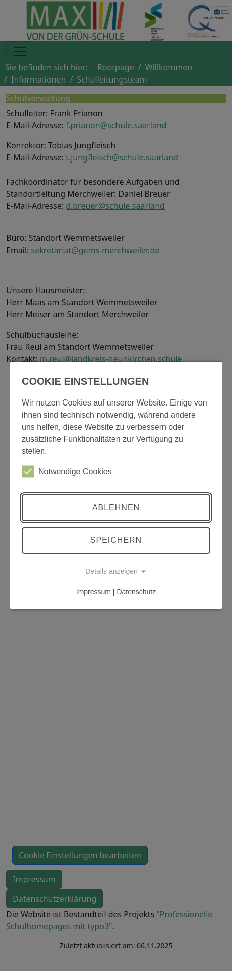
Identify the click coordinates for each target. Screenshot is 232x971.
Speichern (116, 540)
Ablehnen (116, 507)
